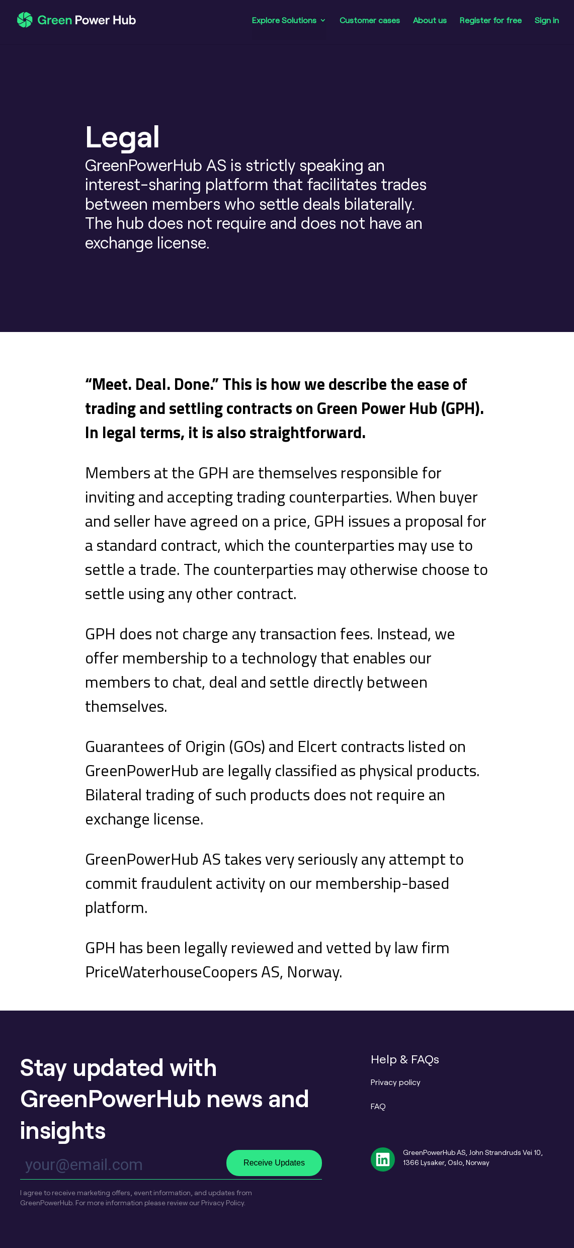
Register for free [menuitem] (491, 21)
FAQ (378, 1106)
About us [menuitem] (430, 21)
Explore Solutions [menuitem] (284, 21)
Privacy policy (396, 1082)
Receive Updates (274, 1162)
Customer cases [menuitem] (370, 21)
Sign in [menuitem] (547, 21)
